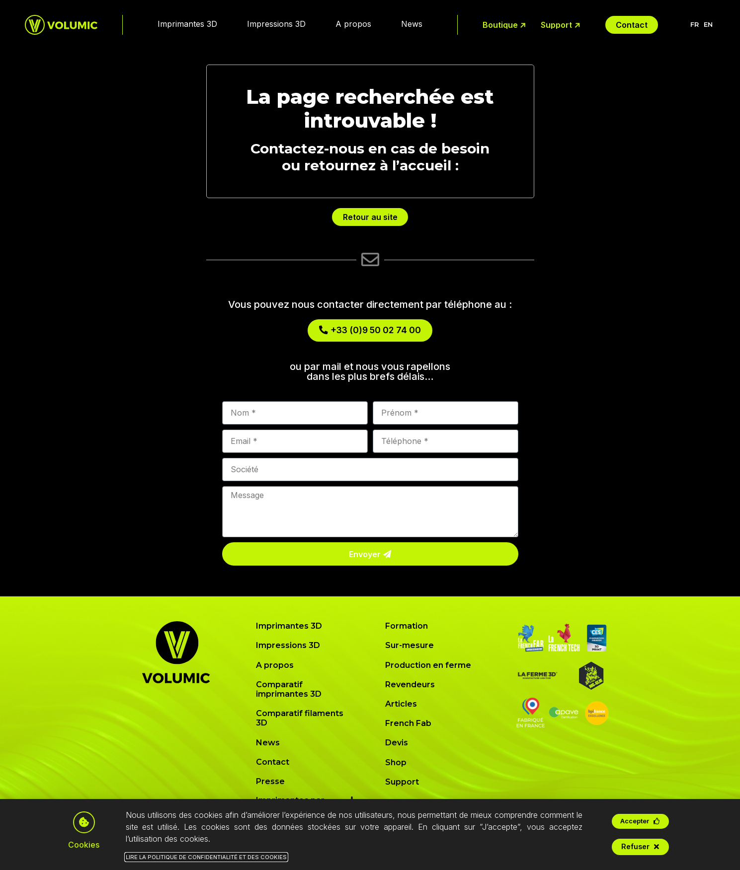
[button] (640, 821)
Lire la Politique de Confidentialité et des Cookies (206, 857)
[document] (370, 435)
